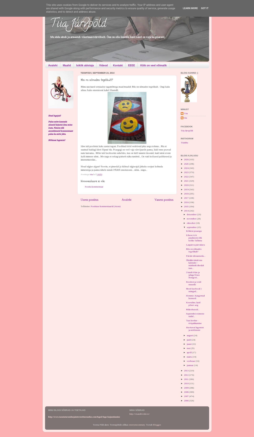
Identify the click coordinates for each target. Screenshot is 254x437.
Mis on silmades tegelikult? (194, 250)
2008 (186, 392)
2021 (186, 181)
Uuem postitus (89, 199)
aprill (189, 352)
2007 (186, 396)
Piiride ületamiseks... (195, 256)
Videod (103, 65)
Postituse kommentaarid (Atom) (106, 206)
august (190, 335)
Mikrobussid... (192, 309)
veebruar (191, 361)
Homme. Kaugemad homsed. (195, 296)
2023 (186, 172)
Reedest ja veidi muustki (193, 283)
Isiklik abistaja (85, 65)
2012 (186, 375)
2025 (186, 164)
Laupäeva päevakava (195, 245)
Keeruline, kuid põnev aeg (193, 303)
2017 (186, 198)
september (192, 227)
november (192, 218)
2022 (186, 176)
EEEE (131, 65)
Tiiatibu (184, 142)
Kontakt (118, 65)
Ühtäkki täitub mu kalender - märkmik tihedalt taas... (195, 264)
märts (189, 357)
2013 (186, 370)
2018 (186, 193)
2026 (186, 159)
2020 (186, 185)
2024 (186, 168)
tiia (185, 118)
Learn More (190, 8)
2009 (186, 388)
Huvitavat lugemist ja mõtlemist (195, 328)
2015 (186, 206)
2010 (186, 383)
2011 (186, 379)
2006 (186, 400)
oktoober (191, 223)
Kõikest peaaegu (194, 231)
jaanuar (190, 365)
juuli (189, 340)
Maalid (67, 65)
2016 (186, 202)
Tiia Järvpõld (78, 24)
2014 (186, 211)
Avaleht (53, 65)
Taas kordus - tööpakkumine (194, 321)
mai (189, 348)
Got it (204, 8)
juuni (189, 344)
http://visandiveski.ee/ (139, 414)
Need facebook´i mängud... (194, 290)
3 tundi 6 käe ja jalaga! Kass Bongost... (193, 275)
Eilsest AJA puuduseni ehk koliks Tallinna (194, 238)
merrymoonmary (137, 425)
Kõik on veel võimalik (153, 65)
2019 (186, 189)
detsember (192, 214)
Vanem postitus (164, 199)
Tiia (186, 113)
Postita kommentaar (94, 187)
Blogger (157, 425)
